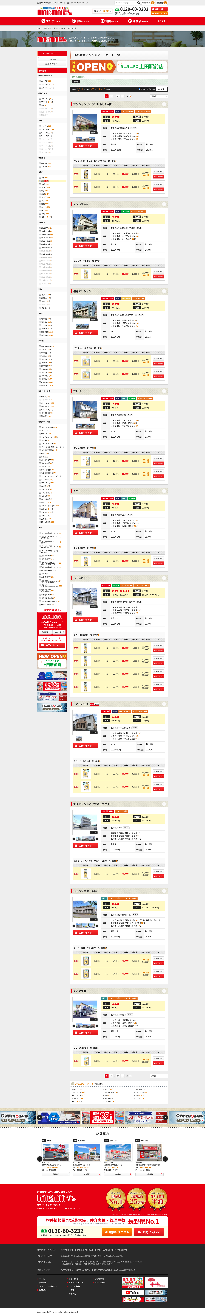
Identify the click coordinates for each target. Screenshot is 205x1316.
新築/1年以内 (46, 346)
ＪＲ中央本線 (78, 1261)
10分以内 (44, 322)
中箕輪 (132, 228)
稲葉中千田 (126, 914)
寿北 (99, 1255)
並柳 (124, 727)
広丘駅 (116, 1269)
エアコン (44, 509)
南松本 (127, 733)
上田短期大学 (46, 577)
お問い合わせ (158, 9)
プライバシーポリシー (48, 1286)
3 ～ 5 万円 (45, 129)
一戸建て (72, 1290)
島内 (124, 1014)
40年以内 (44, 379)
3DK (42, 204)
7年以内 (44, 356)
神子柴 (134, 315)
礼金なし (44, 166)
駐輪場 (43, 396)
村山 (128, 833)
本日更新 (44, 81)
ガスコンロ (45, 430)
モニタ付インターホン (49, 476)
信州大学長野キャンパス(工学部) (50, 542)
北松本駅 (78, 1269)
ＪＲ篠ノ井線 (116, 133)
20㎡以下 (44, 228)
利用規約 (43, 1290)
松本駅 (64, 1269)
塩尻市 (119, 128)
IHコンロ (44, 434)
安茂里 (127, 610)
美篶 (124, 414)
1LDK (43, 187)
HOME (39, 28)
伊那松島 (126, 233)
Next (97, 239)
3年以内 (44, 349)
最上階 (43, 308)
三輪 (85, 1255)
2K (42, 191)
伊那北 (125, 323)
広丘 (126, 136)
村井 (126, 133)
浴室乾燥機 (45, 463)
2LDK (43, 197)
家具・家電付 (46, 470)
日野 (128, 836)
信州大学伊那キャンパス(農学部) (50, 551)
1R (42, 178)
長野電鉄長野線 (117, 833)
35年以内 (44, 376)
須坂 (128, 838)
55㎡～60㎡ (45, 254)
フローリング (46, 483)
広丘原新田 (118, 1255)
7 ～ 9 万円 (45, 136)
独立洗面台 (45, 479)
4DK (42, 214)
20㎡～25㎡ (45, 231)
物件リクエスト (159, 13)
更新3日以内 (45, 84)
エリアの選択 (51, 59)
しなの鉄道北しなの (104, 1264)
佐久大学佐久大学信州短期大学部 (50, 581)
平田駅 (94, 1269)
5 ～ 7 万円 (45, 133)
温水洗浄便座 (46, 460)
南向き (43, 519)
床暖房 (43, 457)
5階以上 (44, 301)
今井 (126, 612)
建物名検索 (99, 1279)
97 (122, 96)
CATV (43, 453)
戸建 (42, 105)
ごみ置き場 (45, 413)
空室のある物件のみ (147, 89)
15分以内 (44, 325)
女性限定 (44, 496)
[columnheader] (97, 165)
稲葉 (94, 1255)
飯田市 (84, 1250)
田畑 (124, 320)
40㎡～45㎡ (45, 244)
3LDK (43, 207)
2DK (42, 194)
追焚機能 (44, 440)
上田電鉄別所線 (88, 1264)
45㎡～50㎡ (45, 247)
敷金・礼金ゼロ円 (76, 1282)
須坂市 (119, 827)
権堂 (128, 925)
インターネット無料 (48, 506)
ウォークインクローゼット (50, 447)
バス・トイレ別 (46, 427)
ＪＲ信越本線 (116, 607)
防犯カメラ (45, 409)
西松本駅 (108, 1269)
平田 (126, 139)
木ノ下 (125, 236)
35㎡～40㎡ (45, 241)
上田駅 (123, 1269)
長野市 (119, 601)
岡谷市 (110, 1250)
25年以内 (44, 369)
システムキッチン (47, 437)
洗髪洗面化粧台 (46, 473)
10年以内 (44, 359)
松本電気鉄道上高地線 (71, 1264)
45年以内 (44, 382)
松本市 (119, 727)
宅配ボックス (46, 406)
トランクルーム (46, 444)
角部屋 (43, 486)
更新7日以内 (45, 88)
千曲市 (97, 1250)
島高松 (125, 1020)
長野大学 (44, 574)
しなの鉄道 (114, 1261)
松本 (126, 736)
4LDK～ (44, 217)
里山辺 (79, 1255)
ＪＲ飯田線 (115, 233)
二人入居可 (45, 493)
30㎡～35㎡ (45, 238)
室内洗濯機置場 (46, 450)
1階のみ (44, 295)
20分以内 (44, 328)
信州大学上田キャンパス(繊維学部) (50, 547)
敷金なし (44, 163)
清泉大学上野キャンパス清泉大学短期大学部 (50, 563)
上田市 (77, 1250)
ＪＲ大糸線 (115, 1020)
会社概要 (46, 632)
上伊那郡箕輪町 (122, 228)
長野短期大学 (46, 559)
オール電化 (45, 489)
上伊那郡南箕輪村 (123, 315)
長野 (126, 920)
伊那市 (125, 326)
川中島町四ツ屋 (128, 601)
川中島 (127, 607)
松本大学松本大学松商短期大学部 (50, 586)
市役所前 (129, 923)
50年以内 (44, 385)
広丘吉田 (125, 128)
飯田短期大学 (46, 604)
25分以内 (44, 332)
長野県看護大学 (46, 598)
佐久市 (117, 1250)
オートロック (46, 403)
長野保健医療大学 (47, 570)
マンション (45, 99)
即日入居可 (45, 522)
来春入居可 (45, 515)
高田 (111, 1255)
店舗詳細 (61, 1174)
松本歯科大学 (46, 595)
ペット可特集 (74, 1286)
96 (118, 96)
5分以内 (44, 319)
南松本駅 (86, 1269)
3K (42, 201)
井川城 (105, 1255)
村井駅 (101, 1269)
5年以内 (44, 353)
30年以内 (44, 372)
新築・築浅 (73, 1279)
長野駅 (70, 1269)
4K (42, 210)
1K (42, 181)
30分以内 (44, 335)
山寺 (124, 514)
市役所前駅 (131, 1269)
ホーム (42, 1279)
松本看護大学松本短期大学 (46, 590)
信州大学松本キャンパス (50, 533)
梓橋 (124, 1025)
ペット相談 (45, 499)
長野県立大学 (46, 556)
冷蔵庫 (43, 466)
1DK (42, 184)
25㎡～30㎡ (45, 234)
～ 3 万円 (44, 126)
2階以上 (44, 298)
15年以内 (44, 363)
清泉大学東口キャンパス (50, 567)
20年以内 (44, 366)
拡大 (93, 133)
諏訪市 (124, 1250)
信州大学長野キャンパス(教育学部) (50, 537)
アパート (44, 102)
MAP (133, 128)
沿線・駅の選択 (51, 64)
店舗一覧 (59, 632)
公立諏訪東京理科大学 (49, 601)
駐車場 (43, 416)
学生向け (44, 512)
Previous (74, 239)
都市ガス (44, 502)
